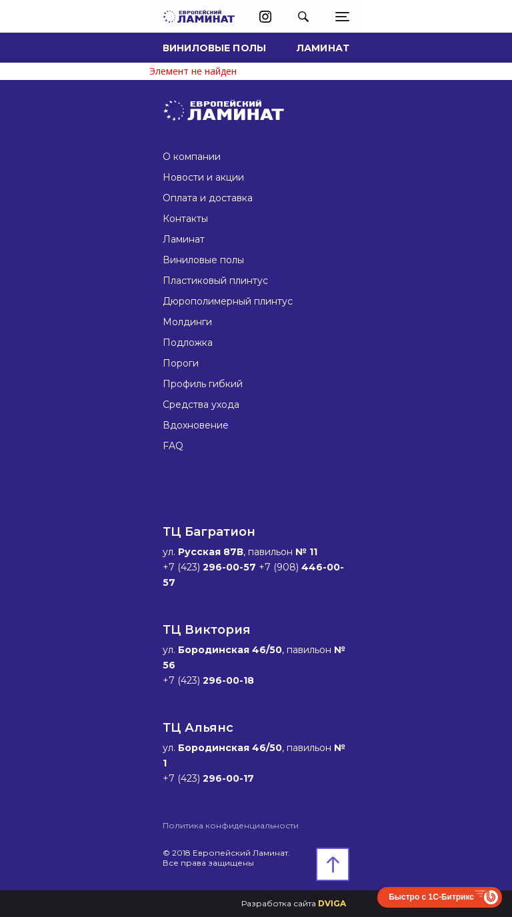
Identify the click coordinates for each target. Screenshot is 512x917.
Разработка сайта (293, 903)
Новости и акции (203, 177)
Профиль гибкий (203, 384)
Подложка (188, 343)
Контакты (185, 219)
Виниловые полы (214, 48)
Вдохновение (196, 425)
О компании (192, 157)
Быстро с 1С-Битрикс (431, 897)
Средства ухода (201, 405)
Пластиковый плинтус (215, 281)
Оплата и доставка (208, 198)
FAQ (173, 446)
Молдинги (187, 322)
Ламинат (323, 48)
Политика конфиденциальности (231, 825)
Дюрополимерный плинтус (228, 301)
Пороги (181, 363)
